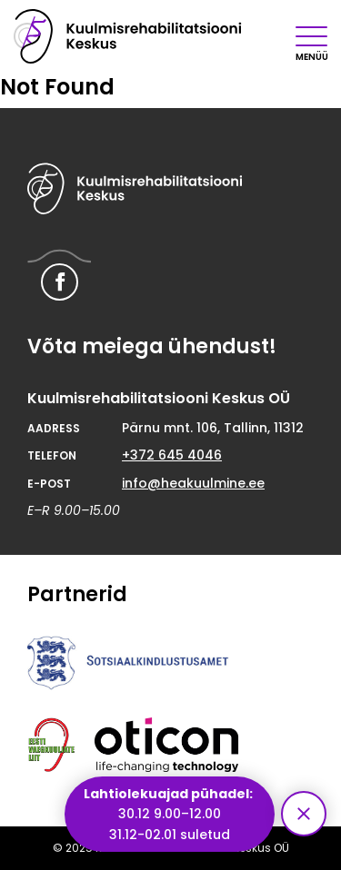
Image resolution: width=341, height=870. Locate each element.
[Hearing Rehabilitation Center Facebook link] (59, 282)
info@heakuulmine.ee (193, 483)
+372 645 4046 (172, 455)
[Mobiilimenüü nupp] (311, 36)
